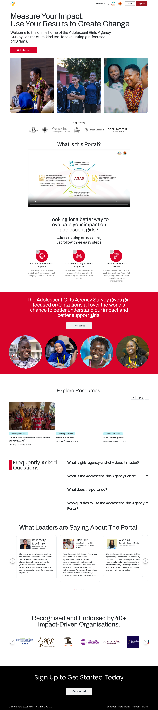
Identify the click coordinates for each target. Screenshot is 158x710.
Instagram (124, 706)
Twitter (145, 706)
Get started (23, 50)
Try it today (79, 325)
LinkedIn (135, 706)
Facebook (111, 706)
